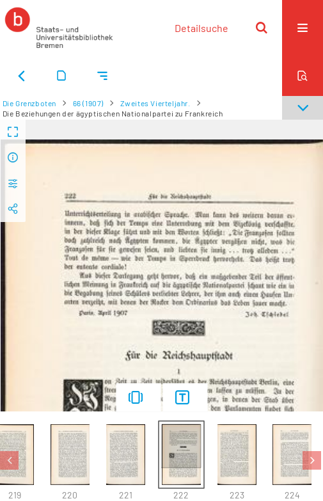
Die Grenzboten (29, 103)
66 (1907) (88, 103)
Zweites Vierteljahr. (155, 103)
